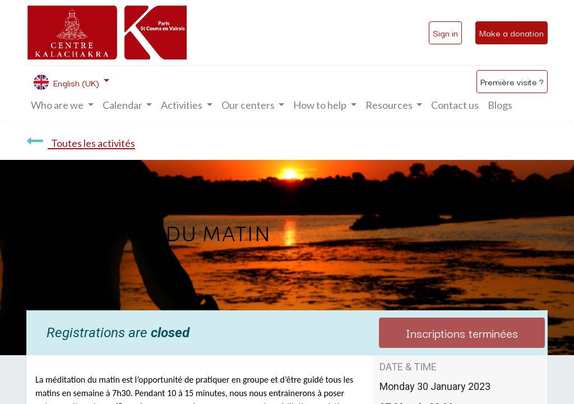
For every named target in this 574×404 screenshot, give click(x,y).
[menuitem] (455, 105)
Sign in (445, 32)
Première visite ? (512, 81)
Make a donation (511, 32)
